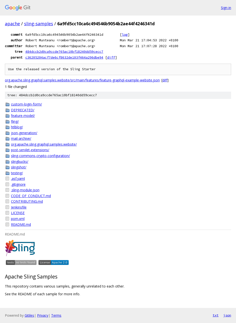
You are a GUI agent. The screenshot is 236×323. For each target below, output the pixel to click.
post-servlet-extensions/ (30, 150)
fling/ (15, 121)
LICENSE (18, 212)
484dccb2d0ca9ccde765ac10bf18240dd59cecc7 (64, 51)
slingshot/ (18, 167)
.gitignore (18, 184)
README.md (21, 224)
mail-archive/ (21, 138)
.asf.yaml (18, 178)
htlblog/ (17, 127)
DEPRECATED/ (22, 110)
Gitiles (29, 315)
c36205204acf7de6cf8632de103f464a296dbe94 (64, 57)
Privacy (42, 315)
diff (111, 57)
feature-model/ (23, 115)
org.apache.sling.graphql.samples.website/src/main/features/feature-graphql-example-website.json (82, 80)
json (227, 315)
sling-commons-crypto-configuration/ (40, 155)
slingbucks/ (19, 161)
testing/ (17, 173)
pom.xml (18, 218)
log (125, 34)
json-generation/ (24, 133)
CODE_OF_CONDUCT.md (31, 195)
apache (12, 23)
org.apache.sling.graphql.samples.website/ (44, 144)
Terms (56, 315)
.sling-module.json (25, 190)
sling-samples (38, 23)
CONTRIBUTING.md (27, 201)
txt (215, 315)
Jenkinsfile (19, 207)
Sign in (226, 7)
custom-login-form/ (26, 104)
